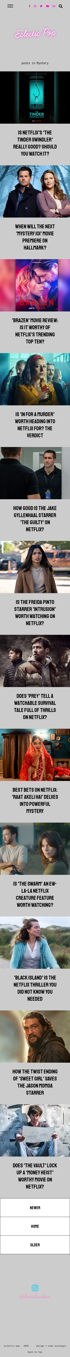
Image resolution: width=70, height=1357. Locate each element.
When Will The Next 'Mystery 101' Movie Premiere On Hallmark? (35, 237)
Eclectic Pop (35, 33)
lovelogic (60, 1346)
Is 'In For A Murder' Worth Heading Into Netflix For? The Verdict (35, 425)
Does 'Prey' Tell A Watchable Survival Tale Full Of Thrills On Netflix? (35, 706)
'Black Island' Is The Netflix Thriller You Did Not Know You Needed (35, 988)
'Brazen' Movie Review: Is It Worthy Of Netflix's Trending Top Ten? (35, 331)
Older (35, 1245)
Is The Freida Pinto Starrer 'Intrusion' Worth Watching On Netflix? (35, 613)
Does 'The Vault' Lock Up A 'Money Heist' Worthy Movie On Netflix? (35, 1176)
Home (35, 1226)
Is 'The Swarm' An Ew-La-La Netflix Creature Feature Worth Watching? (35, 894)
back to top (35, 1352)
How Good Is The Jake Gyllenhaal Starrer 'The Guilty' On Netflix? (35, 519)
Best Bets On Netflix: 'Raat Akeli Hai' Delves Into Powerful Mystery (35, 800)
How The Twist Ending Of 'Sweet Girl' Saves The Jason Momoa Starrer (35, 1082)
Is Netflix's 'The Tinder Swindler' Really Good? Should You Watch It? (35, 143)
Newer (35, 1207)
